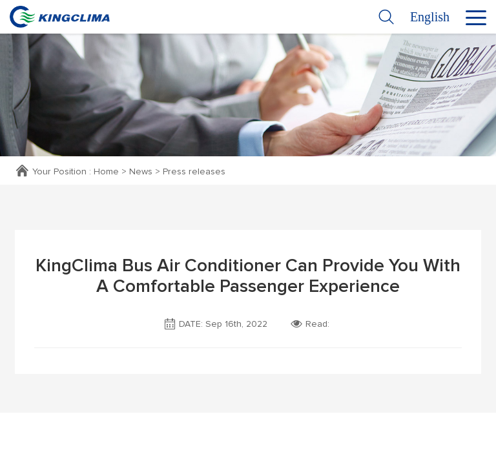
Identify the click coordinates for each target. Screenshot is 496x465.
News (140, 171)
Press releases (194, 171)
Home (106, 171)
